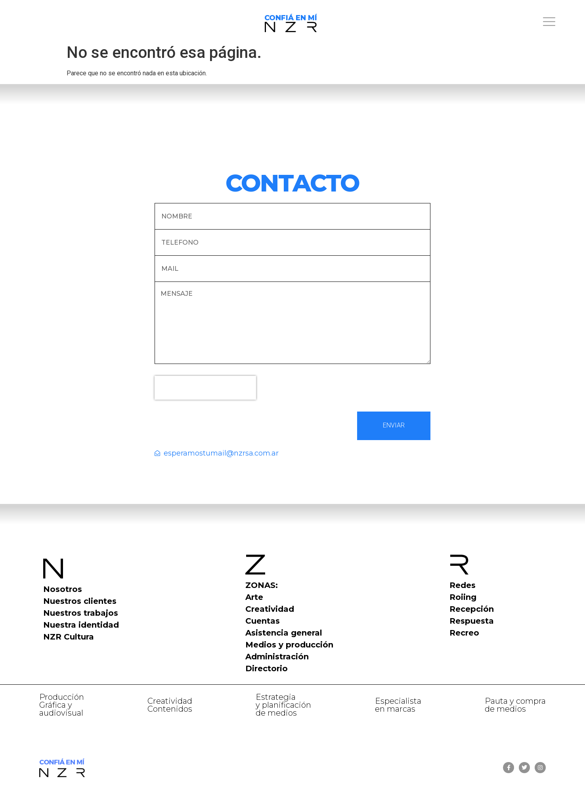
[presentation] (205, 388)
